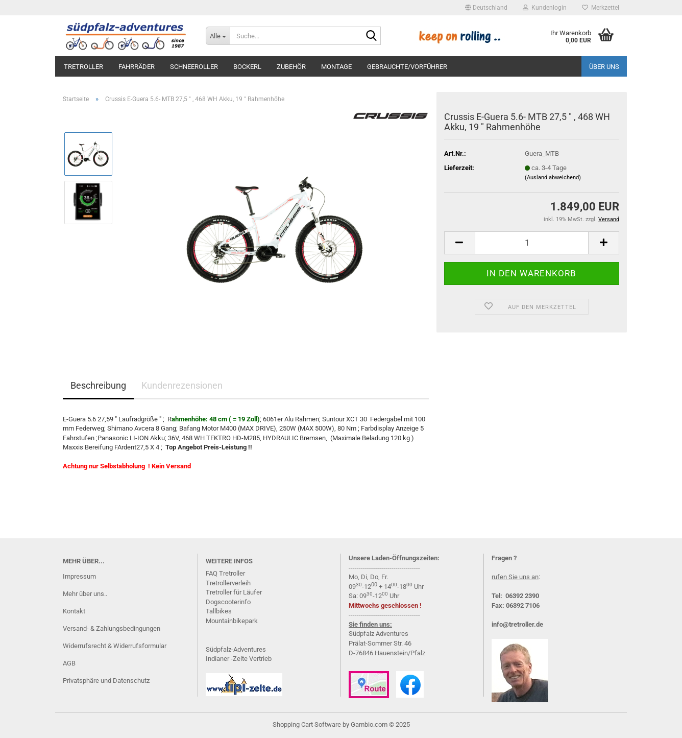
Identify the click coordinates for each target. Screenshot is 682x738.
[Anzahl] (532, 242)
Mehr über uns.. (85, 594)
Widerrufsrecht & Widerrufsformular (114, 646)
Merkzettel (600, 7)
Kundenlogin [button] (545, 7)
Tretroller (83, 66)
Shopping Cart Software (307, 724)
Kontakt (74, 611)
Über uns (604, 66)
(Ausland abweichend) (553, 177)
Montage (336, 66)
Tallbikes (219, 611)
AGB (69, 663)
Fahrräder (136, 66)
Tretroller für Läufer (234, 592)
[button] (486, 7)
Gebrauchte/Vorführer (407, 66)
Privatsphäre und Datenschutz (106, 680)
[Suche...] (218, 36)
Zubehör (291, 66)
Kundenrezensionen (182, 385)
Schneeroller (194, 66)
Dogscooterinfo (228, 602)
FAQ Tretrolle (224, 573)
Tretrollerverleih (228, 583)
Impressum (79, 576)
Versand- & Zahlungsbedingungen (111, 628)
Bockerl (247, 66)
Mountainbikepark (232, 621)
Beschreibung (98, 385)
